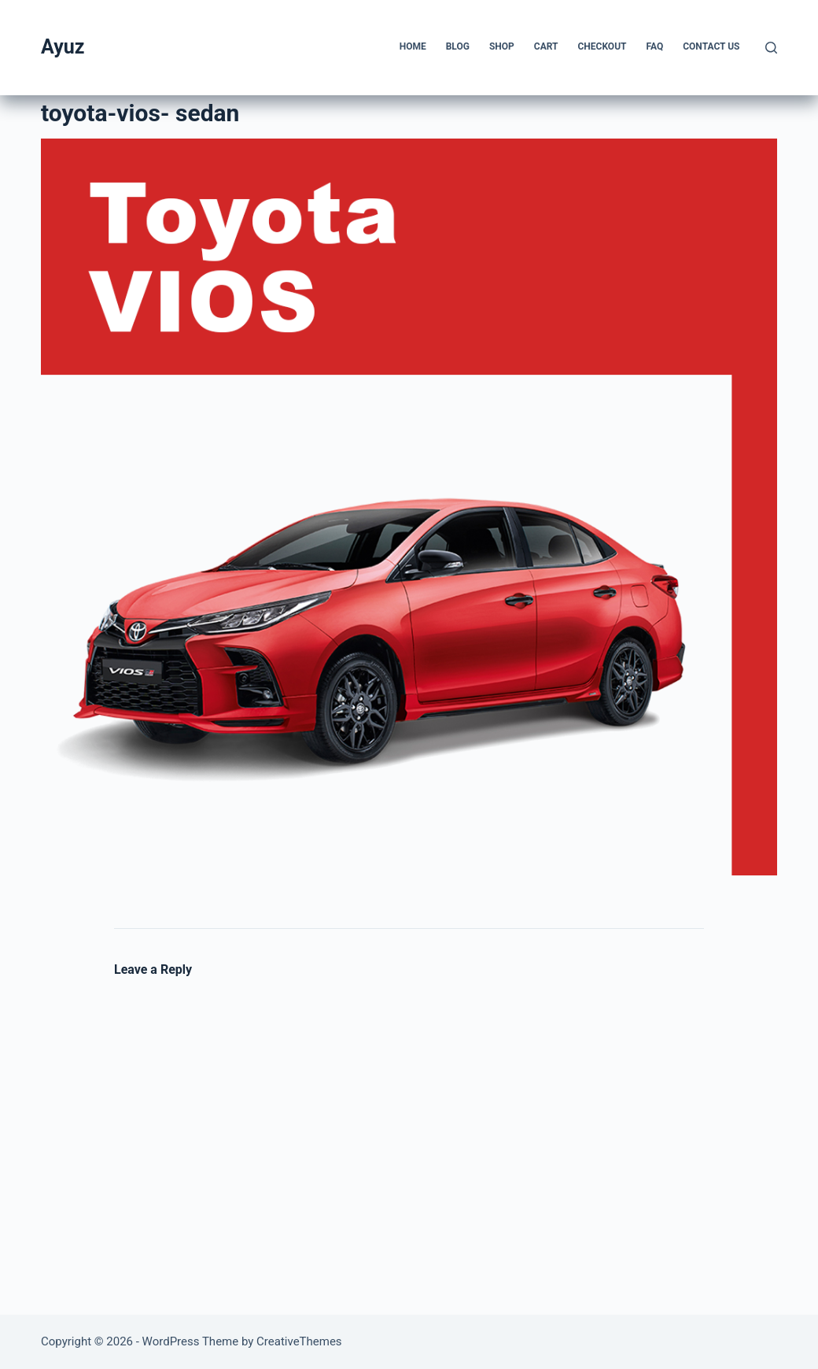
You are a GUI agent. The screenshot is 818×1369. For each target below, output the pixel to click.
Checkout (601, 46)
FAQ (654, 46)
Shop (501, 46)
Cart (546, 46)
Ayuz (63, 46)
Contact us (711, 46)
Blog (458, 46)
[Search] (771, 48)
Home (413, 46)
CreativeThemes (299, 1341)
